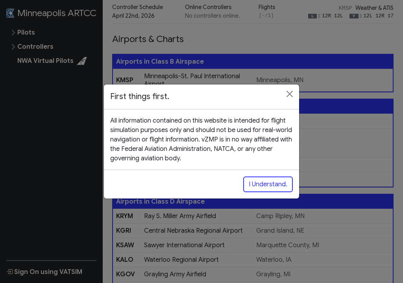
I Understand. (268, 184)
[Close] (289, 94)
